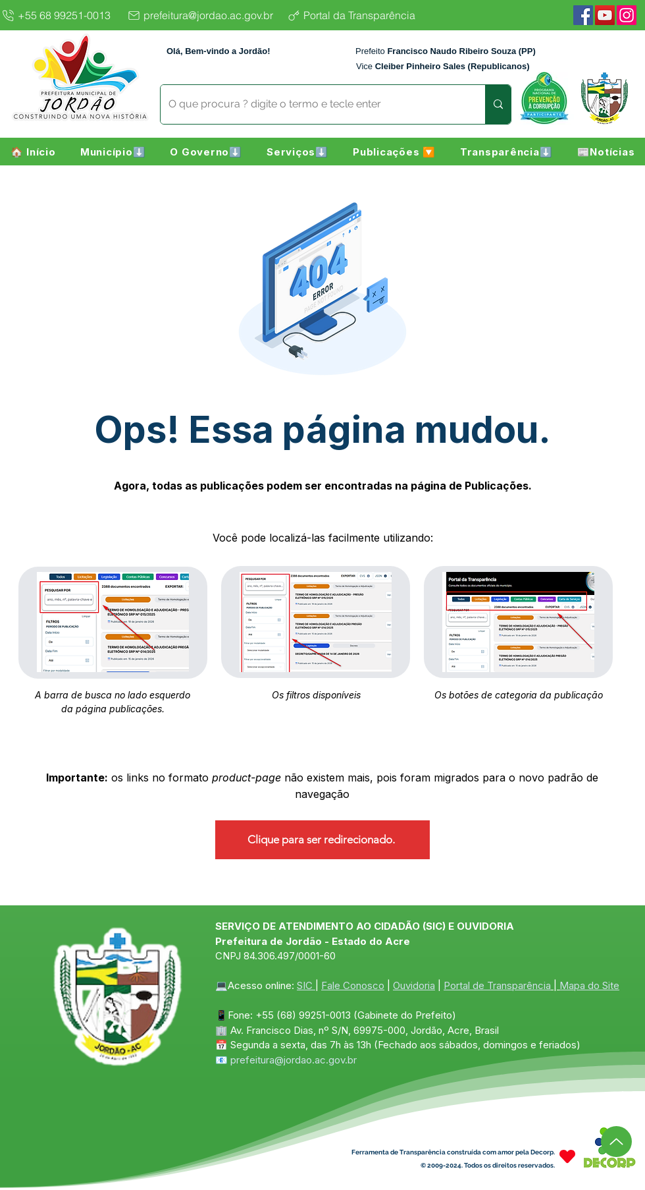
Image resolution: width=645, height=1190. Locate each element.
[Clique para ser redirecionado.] (322, 839)
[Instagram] (626, 15)
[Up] (616, 1141)
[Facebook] (583, 15)
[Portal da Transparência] (361, 15)
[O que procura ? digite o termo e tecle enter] (312, 104)
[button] (112, 151)
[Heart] (567, 1157)
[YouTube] (605, 15)
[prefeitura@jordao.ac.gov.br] (203, 15)
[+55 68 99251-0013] (60, 15)
